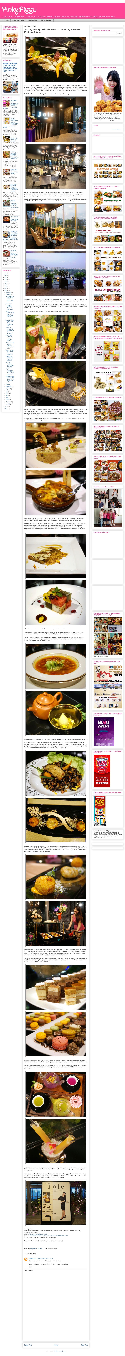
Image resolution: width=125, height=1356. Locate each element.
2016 (6, 286)
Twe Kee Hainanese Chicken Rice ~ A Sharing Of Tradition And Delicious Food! (14, 204)
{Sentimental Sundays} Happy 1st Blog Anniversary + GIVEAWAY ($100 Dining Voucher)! (10, 104)
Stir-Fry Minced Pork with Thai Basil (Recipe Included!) (14, 139)
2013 (6, 406)
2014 (6, 290)
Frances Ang (32, 1258)
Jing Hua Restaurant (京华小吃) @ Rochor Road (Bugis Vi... (10, 371)
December (8, 292)
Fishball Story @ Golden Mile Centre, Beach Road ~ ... (10, 299)
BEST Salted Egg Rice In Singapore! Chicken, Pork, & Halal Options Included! (14, 188)
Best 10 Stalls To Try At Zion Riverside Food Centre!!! (14, 171)
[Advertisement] (56, 1327)
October (8, 384)
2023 (6, 273)
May (7, 395)
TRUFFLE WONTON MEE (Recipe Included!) (10, 364)
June (7, 393)
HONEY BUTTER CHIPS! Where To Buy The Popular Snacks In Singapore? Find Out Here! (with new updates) (10, 122)
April (7, 397)
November (8, 294)
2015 (6, 288)
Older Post (84, 1345)
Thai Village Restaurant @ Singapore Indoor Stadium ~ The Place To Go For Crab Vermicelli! (10, 155)
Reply (30, 1266)
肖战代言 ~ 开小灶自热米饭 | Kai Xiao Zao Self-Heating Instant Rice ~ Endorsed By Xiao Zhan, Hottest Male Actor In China (10, 67)
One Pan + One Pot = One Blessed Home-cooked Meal (14, 218)
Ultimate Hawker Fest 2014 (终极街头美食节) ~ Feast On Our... (10, 379)
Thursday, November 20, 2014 (44, 1258)
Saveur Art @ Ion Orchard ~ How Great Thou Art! (10, 358)
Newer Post (28, 1345)
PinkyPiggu (18, 10)
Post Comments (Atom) (59, 1351)
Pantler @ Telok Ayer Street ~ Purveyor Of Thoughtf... (10, 352)
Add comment (29, 1270)
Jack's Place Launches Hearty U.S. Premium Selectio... (9, 338)
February (8, 402)
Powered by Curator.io (116, 129)
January (8, 404)
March (7, 399)
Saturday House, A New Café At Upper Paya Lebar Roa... (10, 323)
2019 (6, 279)
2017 (6, 284)
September (9, 386)
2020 (6, 277)
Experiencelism (32, 20)
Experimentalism (46, 20)
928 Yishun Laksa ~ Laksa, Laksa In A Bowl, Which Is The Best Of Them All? (14, 254)
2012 (6, 409)
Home (7, 20)
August (8, 389)
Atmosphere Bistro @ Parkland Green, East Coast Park (9, 306)
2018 (6, 281)
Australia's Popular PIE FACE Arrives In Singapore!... (10, 330)
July (7, 391)
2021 (6, 275)
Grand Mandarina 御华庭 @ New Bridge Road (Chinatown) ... (10, 315)
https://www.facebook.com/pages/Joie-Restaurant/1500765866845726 (49, 1235)
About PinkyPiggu (18, 20)
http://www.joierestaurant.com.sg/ (38, 1234)
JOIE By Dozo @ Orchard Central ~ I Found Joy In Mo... (10, 345)
